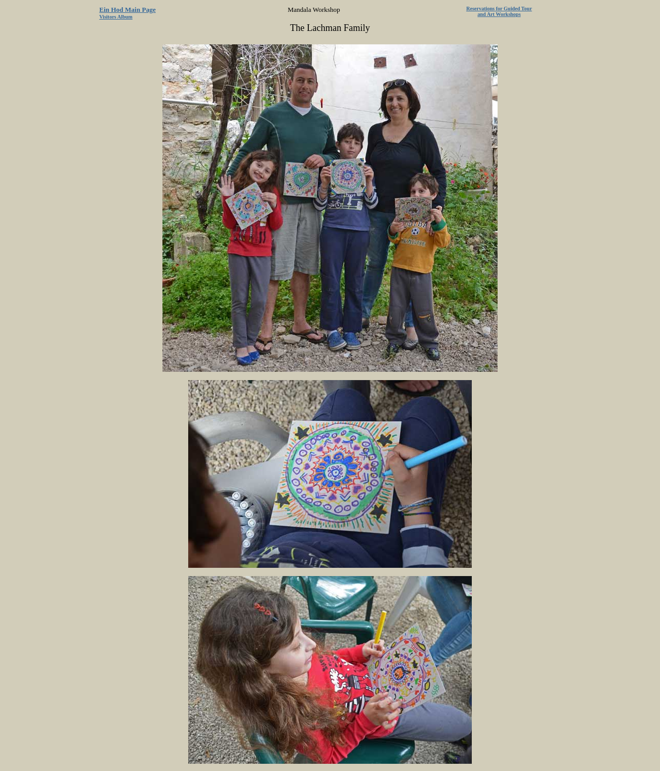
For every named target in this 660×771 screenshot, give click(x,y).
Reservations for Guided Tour (499, 8)
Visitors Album (116, 17)
